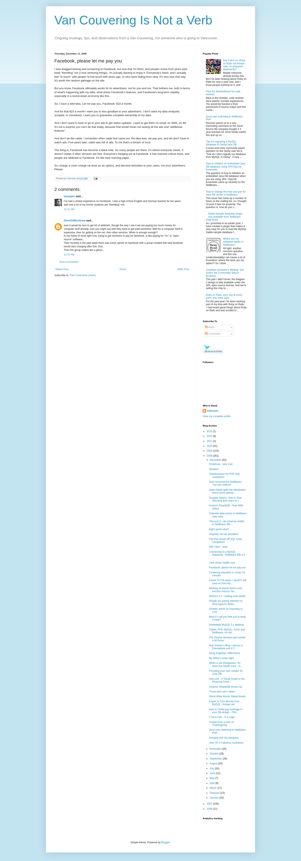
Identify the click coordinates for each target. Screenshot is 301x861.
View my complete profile (217, 416)
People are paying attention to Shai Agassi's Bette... (225, 602)
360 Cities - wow (218, 546)
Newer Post (61, 269)
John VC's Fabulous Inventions (226, 742)
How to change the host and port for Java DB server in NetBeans (226, 193)
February (215, 792)
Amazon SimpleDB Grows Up (225, 686)
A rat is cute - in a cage (222, 717)
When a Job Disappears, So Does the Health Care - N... (225, 664)
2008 (210, 455)
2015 (210, 431)
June (213, 773)
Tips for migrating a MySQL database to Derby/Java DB (221, 143)
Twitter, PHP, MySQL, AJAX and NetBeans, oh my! (227, 631)
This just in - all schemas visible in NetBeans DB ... (226, 523)
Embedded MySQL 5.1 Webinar (226, 624)
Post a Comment (69, 261)
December (216, 459)
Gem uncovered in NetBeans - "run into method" (226, 483)
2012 (210, 436)
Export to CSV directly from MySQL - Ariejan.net (224, 703)
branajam (69, 196)
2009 (210, 450)
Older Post (183, 269)
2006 (210, 808)
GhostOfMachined (74, 220)
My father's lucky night (221, 658)
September (216, 758)
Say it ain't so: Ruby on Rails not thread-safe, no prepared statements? (234, 65)
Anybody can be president (223, 534)
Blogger (165, 842)
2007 (210, 803)
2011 (210, 441)
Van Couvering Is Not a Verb (133, 20)
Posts (209, 327)
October (214, 753)
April (212, 783)
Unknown (212, 410)
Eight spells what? (219, 529)
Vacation (214, 469)
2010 (210, 445)
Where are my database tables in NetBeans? (233, 241)
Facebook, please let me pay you (227, 567)
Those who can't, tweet (222, 691)
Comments (212, 333)
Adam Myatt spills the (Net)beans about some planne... (227, 491)
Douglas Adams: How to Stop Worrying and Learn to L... (225, 499)
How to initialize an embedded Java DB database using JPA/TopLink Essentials (225, 166)
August (214, 763)
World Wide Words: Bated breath (227, 696)
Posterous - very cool (221, 464)
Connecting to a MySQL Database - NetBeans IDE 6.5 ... (227, 554)
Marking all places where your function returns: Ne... (225, 590)
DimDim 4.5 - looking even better (227, 596)
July (212, 768)
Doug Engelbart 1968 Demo (224, 653)
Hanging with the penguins (224, 737)
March (213, 787)
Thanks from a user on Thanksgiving (221, 723)
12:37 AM (69, 254)
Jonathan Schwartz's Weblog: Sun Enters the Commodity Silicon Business (225, 272)
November (216, 748)
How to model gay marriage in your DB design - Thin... (225, 711)
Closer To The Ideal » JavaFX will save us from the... (227, 582)
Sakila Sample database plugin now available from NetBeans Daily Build (224, 216)
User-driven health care (222, 562)
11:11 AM (69, 209)
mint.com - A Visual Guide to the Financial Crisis (227, 680)
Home (123, 269)
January (214, 797)
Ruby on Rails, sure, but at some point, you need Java (224, 296)
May (212, 778)
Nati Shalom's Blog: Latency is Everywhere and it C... (226, 647)
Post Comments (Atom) (83, 275)
